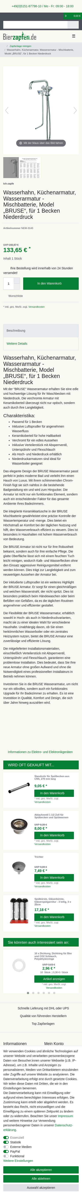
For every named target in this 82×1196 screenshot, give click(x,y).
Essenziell (17, 1137)
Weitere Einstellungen (18, 1161)
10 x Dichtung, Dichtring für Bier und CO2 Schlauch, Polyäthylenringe (53, 956)
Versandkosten (36, 306)
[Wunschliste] (60, 16)
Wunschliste (14, 296)
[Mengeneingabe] (8, 283)
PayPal (15, 1151)
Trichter (38, 857)
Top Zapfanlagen (43, 1023)
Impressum (65, 1116)
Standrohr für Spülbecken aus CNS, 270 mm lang (51, 777)
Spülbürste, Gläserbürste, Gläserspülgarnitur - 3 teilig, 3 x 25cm (52, 902)
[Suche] (73, 25)
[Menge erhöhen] (17, 280)
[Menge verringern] (17, 287)
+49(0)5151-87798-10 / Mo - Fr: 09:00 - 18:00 (41, 6)
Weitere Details (17, 343)
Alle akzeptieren (41, 1170)
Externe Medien (21, 1147)
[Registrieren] (12, 16)
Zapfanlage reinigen (20, 46)
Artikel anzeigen (54, 979)
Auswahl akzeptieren (41, 1187)
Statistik (15, 1142)
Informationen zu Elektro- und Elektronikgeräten (40, 752)
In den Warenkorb (56, 284)
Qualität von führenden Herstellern (43, 1016)
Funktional (17, 1156)
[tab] (41, 330)
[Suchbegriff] (35, 25)
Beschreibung (16, 330)
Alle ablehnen (41, 1178)
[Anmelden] (5, 16)
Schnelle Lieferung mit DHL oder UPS (43, 1008)
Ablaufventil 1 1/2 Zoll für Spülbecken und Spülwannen (51, 816)
